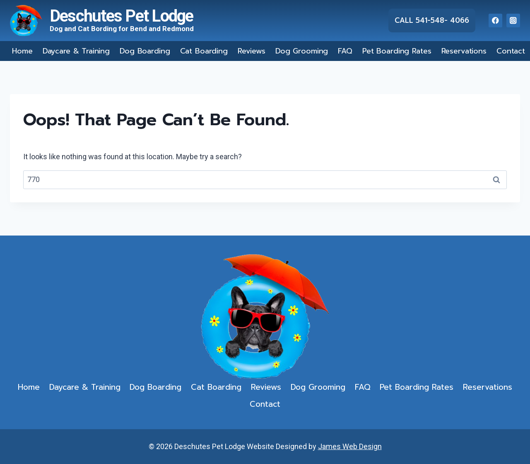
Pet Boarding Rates (396, 51)
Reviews (251, 51)
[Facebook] (495, 20)
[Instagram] (513, 20)
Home (22, 51)
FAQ (345, 51)
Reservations (464, 51)
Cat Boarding (204, 51)
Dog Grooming (301, 51)
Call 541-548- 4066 (432, 20)
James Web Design (350, 446)
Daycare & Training (76, 51)
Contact (510, 51)
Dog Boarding (145, 51)
